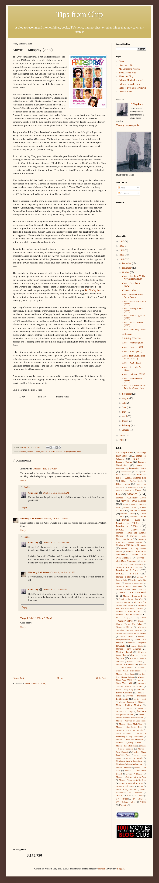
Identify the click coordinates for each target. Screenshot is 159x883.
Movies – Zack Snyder (125, 786)
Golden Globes (126, 472)
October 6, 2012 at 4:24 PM (55, 589)
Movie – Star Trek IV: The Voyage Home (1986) (133, 277)
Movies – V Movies (134, 774)
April (124, 416)
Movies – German (134, 661)
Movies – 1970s (138, 516)
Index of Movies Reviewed (131, 80)
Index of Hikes (125, 91)
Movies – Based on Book (132, 592)
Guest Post (128, 475)
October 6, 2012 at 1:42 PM (62, 572)
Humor (138, 490)
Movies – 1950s (127, 513)
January (126, 430)
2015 (122, 246)
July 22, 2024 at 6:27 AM (40, 618)
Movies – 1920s (129, 507)
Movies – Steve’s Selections (129, 761)
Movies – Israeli (140, 699)
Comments (124, 193)
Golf (136, 472)
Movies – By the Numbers (129, 614)
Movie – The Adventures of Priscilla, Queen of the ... (134, 386)
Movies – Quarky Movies (128, 742)
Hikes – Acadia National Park (131, 478)
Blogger (120, 869)
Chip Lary (33, 493)
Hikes (139, 474)
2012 (122, 259)
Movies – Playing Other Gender (68, 452)
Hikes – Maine (123, 484)
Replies (27, 487)
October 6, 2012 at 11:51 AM (56, 493)
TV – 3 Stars (139, 796)
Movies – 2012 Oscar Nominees (131, 545)
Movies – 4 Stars (48, 452)
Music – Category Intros (126, 789)
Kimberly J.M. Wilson (30, 518)
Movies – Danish (126, 637)
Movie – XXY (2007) (131, 363)
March (125, 421)
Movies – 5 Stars (123, 577)
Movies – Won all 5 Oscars (131, 783)
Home (60, 678)
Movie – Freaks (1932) (132, 351)
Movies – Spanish (134, 758)
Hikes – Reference (123, 490)
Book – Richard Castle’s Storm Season (132, 296)
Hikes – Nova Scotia (135, 487)
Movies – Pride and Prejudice (129, 740)
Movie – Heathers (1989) (133, 343)
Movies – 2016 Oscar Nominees (129, 567)
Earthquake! (127, 334)
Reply (23, 480)
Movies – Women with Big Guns (132, 780)
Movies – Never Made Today (131, 724)
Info (118, 494)
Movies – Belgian (123, 602)
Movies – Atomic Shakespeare (129, 586)
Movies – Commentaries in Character (131, 633)
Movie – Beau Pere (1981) (133, 347)
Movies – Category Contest (126, 618)
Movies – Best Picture (128, 611)
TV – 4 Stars (122, 799)
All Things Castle (124, 452)
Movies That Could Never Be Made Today (133, 357)
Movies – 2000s (33, 452)
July (124, 403)
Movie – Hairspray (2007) (133, 374)
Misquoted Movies (130, 290)
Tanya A (24, 618)
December (127, 263)
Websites (124, 805)
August (125, 398)
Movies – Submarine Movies (129, 764)
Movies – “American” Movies (131, 498)
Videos (143, 802)
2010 (122, 440)
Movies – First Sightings (128, 649)
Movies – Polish (123, 733)
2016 (122, 241)
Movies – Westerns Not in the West (131, 777)
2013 (122, 255)
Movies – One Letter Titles (129, 727)
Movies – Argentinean (134, 583)
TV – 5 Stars (138, 799)
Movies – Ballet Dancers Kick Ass (131, 589)
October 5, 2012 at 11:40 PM (55, 518)
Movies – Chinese (124, 627)
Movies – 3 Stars (127, 570)
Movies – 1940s (138, 510)
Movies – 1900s (129, 504)
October (126, 272)
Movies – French (124, 652)
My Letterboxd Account (129, 69)
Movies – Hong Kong (124, 690)
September (127, 394)
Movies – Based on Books (134, 596)
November (127, 268)
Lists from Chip (126, 65)
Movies (23, 452)
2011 (122, 435)
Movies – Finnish (137, 646)
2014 (122, 250)
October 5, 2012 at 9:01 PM (45, 469)
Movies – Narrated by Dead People (131, 721)
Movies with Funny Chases (134, 329)
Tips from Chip (79, 14)
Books (135, 458)
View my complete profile (127, 125)
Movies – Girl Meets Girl (126, 664)
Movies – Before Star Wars (131, 599)
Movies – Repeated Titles (126, 746)
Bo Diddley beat (93, 290)
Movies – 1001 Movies (133, 500)
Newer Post (19, 678)
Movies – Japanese (126, 702)
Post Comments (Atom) (35, 683)
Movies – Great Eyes (125, 674)
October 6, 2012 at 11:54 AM (56, 542)
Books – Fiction (124, 462)
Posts (121, 188)
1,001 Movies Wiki (127, 73)
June (124, 407)
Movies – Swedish (123, 768)
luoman (101, 869)
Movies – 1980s (131, 520)
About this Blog (126, 76)
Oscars (119, 795)
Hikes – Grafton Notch (131, 481)
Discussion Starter (137, 468)
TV (128, 795)
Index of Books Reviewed (130, 84)
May (124, 412)
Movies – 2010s (127, 529)
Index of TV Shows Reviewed (132, 88)
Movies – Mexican (124, 708)
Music (140, 786)
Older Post (101, 678)
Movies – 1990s (127, 523)
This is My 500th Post (131, 338)
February (126, 425)
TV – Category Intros (125, 802)
